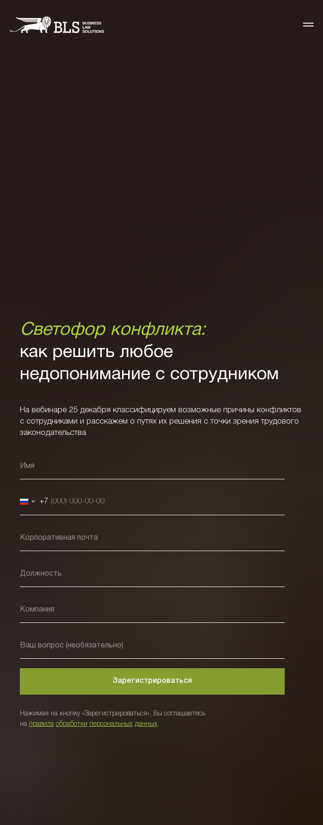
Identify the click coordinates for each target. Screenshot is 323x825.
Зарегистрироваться (152, 681)
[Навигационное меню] (308, 24)
